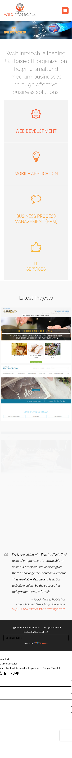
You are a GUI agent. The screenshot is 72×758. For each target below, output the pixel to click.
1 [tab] (32, 36)
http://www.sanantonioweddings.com (38, 604)
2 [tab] (37, 36)
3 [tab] (42, 36)
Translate (41, 643)
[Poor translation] (15, 673)
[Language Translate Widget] (36, 638)
